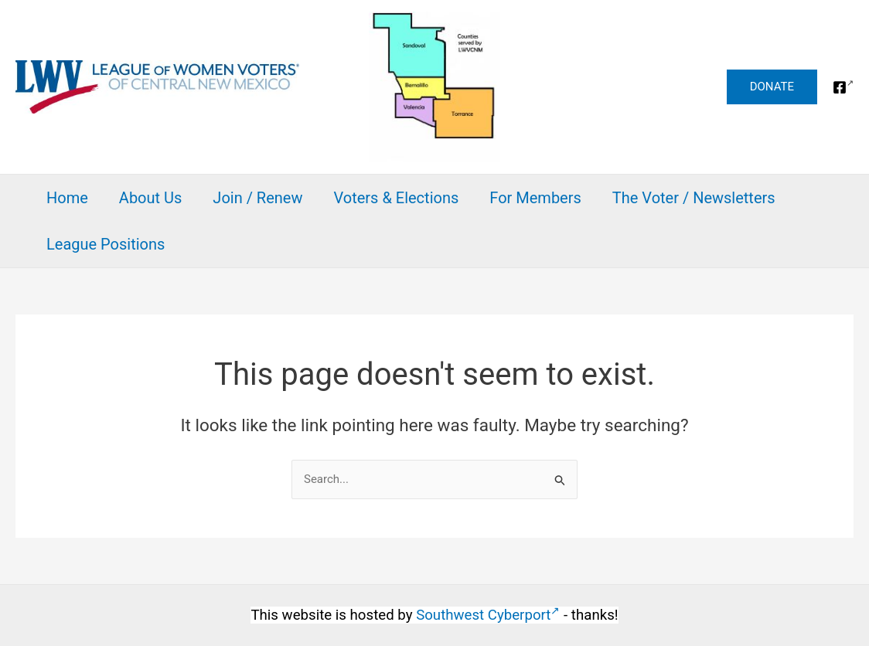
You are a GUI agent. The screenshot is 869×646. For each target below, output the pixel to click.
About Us (150, 198)
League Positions (105, 244)
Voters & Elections (395, 198)
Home (67, 198)
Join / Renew (257, 198)
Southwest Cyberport (488, 615)
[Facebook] (843, 87)
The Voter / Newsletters (693, 198)
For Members (535, 198)
